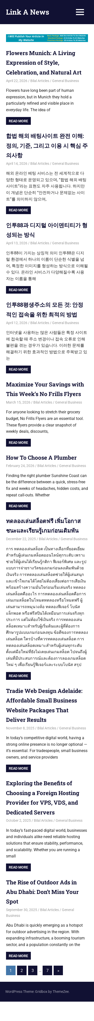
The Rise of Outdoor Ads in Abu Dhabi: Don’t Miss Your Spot (45, 911)
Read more (18, 121)
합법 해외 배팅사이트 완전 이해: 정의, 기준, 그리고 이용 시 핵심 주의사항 (45, 145)
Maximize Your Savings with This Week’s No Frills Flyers (44, 403)
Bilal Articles (39, 81)
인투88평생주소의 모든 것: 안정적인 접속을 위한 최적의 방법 (45, 314)
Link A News (27, 12)
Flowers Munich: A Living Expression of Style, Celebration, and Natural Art (47, 62)
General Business (65, 81)
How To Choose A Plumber (45, 477)
